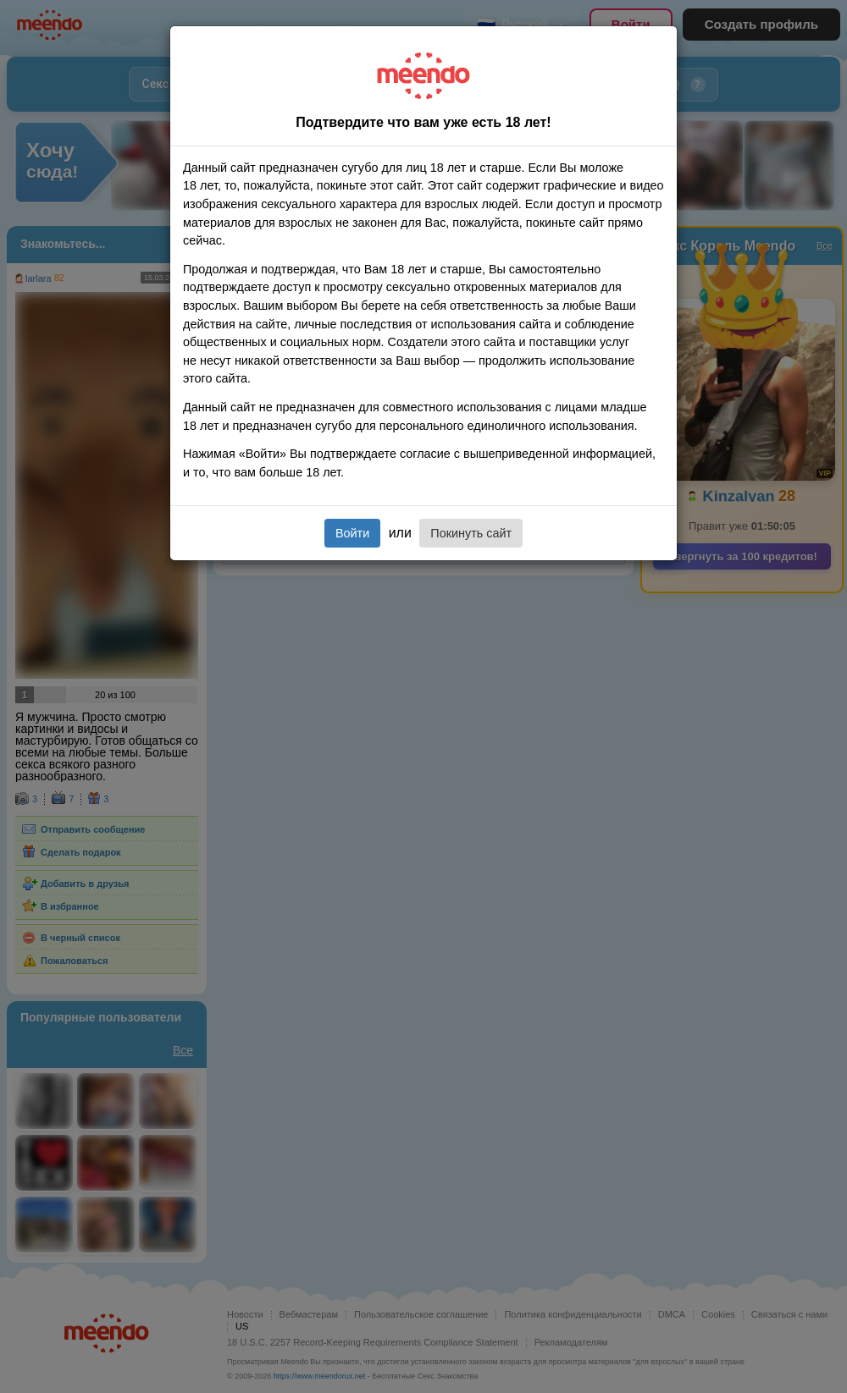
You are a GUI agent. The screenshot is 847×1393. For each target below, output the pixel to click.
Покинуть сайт (471, 533)
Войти (352, 533)
